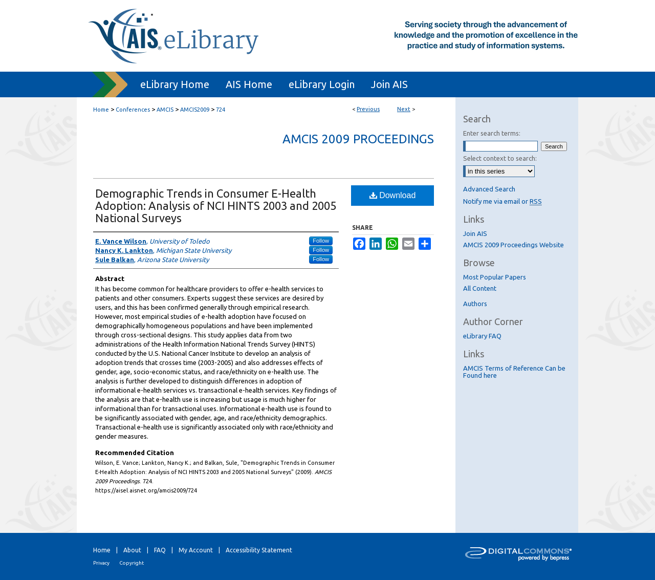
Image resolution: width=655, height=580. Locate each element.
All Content (479, 288)
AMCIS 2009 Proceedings (358, 139)
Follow (321, 241)
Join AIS (475, 233)
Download (392, 195)
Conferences (133, 109)
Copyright (131, 563)
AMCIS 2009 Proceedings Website (513, 244)
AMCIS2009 (194, 109)
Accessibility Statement (259, 550)
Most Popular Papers (494, 277)
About (132, 550)
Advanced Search (489, 188)
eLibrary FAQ (482, 335)
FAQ (160, 550)
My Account (196, 550)
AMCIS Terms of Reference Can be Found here (514, 371)
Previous (368, 109)
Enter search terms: (491, 133)
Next (403, 109)
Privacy (101, 563)
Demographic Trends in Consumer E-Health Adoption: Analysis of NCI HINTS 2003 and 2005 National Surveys (215, 205)
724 (220, 109)
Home (101, 109)
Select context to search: (500, 158)
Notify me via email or (502, 201)
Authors (475, 303)
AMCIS (165, 109)
